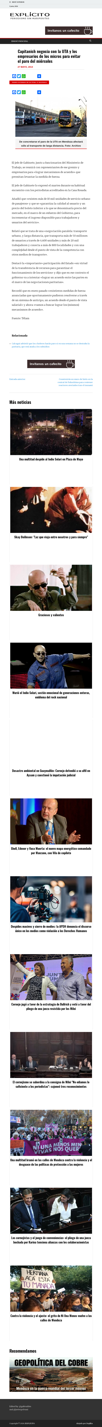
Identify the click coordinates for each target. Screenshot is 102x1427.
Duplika (89, 1423)
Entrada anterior (17, 379)
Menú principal (20, 41)
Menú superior (18, 2)
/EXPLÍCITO (30, 1423)
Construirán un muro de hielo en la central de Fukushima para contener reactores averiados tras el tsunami (75, 382)
